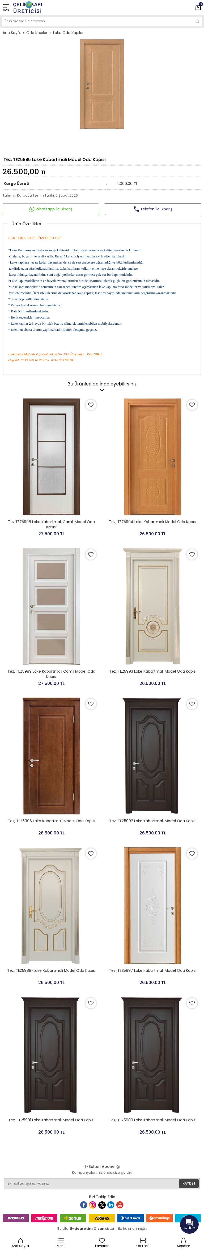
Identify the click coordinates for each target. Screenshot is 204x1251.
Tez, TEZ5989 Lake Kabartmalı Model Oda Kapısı (152, 1120)
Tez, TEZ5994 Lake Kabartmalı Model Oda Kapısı (153, 521)
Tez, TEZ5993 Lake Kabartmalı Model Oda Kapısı (152, 671)
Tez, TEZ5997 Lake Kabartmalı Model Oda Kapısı (152, 970)
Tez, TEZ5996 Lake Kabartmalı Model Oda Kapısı (51, 821)
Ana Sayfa (12, 32)
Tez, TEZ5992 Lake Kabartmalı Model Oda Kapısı (152, 821)
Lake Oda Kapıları (68, 32)
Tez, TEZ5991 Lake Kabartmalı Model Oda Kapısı (51, 1120)
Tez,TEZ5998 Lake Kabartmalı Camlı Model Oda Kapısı (51, 524)
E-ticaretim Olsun (87, 1228)
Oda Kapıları (37, 32)
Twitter (103, 1207)
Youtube (123, 1207)
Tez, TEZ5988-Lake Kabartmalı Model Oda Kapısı (51, 970)
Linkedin (113, 1207)
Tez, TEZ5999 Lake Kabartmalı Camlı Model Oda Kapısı (51, 674)
